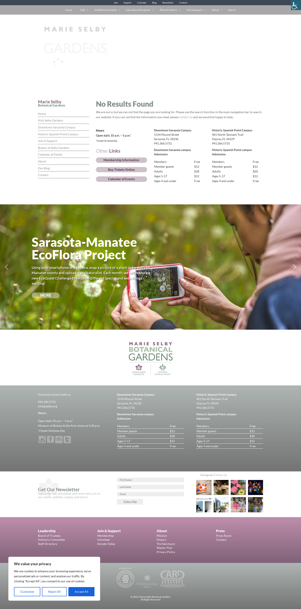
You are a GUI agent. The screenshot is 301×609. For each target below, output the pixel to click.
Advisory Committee (51, 539)
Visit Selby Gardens (50, 120)
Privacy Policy (166, 552)
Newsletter (168, 2)
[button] (6, 267)
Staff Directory (47, 544)
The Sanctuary (166, 544)
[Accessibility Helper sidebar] (296, 5)
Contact (183, 2)
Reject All (54, 591)
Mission (162, 535)
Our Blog (44, 168)
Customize (27, 591)
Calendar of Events (50, 154)
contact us (185, 117)
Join (116, 2)
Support (127, 2)
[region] (54, 579)
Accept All (81, 591)
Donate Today (106, 544)
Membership (105, 535)
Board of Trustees (49, 535)
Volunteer (103, 539)
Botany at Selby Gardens (53, 147)
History (161, 539)
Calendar (141, 2)
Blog (154, 2)
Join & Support (47, 141)
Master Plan (164, 547)
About (42, 161)
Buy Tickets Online (121, 169)
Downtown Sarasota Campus (57, 127)
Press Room (224, 535)
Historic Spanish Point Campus (58, 134)
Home (42, 113)
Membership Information (121, 160)
